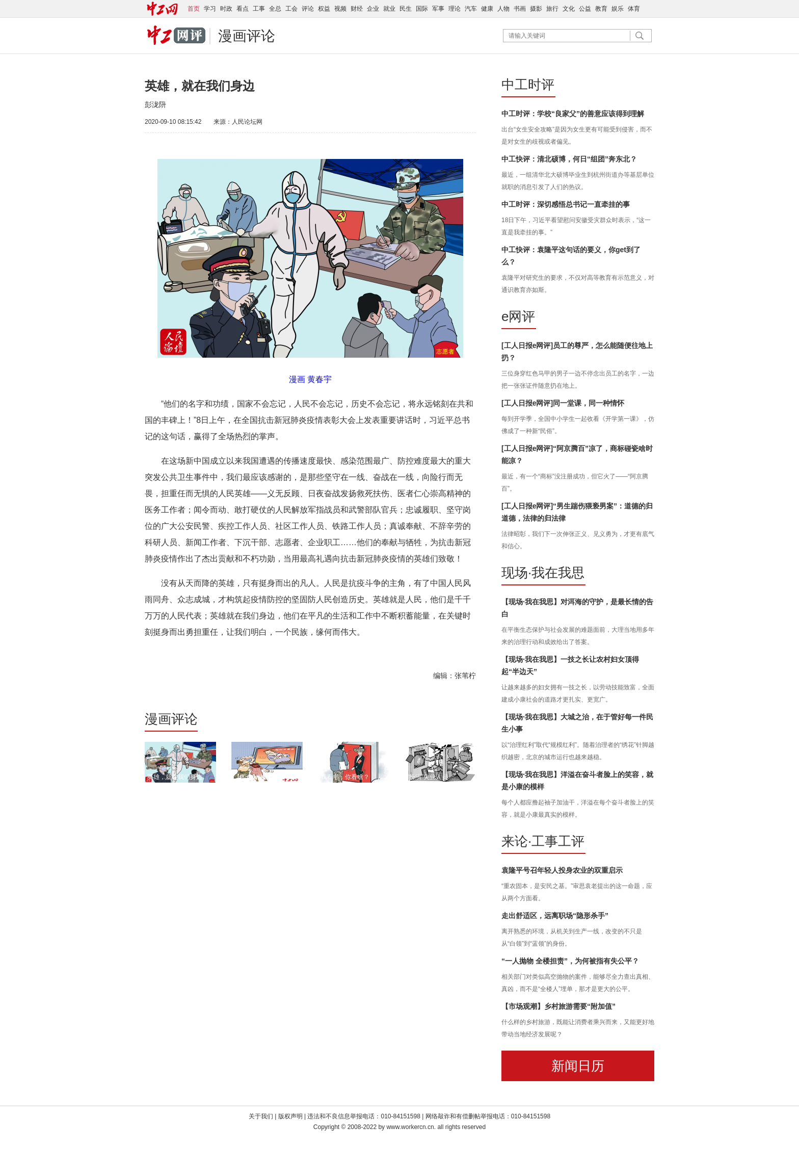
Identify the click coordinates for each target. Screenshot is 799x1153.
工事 (259, 8)
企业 (373, 8)
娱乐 (617, 8)
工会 (291, 8)
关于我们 (261, 1116)
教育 (601, 8)
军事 (438, 8)
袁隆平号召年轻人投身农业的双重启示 (562, 870)
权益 (324, 8)
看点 (242, 8)
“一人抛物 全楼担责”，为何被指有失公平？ (570, 961)
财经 (357, 8)
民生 (406, 8)
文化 (569, 8)
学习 (210, 8)
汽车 (471, 8)
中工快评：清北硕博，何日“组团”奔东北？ (569, 159)
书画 (520, 8)
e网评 (518, 316)
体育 (634, 8)
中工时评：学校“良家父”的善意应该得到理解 (572, 114)
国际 (422, 8)
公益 (585, 8)
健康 (487, 8)
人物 (503, 8)
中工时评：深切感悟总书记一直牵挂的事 (565, 204)
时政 (226, 8)
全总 (275, 8)
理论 (454, 8)
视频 (340, 8)
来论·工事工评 (542, 841)
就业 (389, 8)
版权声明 (291, 1116)
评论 (308, 8)
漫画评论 (246, 36)
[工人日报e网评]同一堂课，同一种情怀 (562, 403)
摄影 (536, 8)
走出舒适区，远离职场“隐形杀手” (554, 915)
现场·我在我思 (542, 572)
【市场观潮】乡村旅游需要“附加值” (558, 1006)
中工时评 (527, 84)
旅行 (552, 8)
